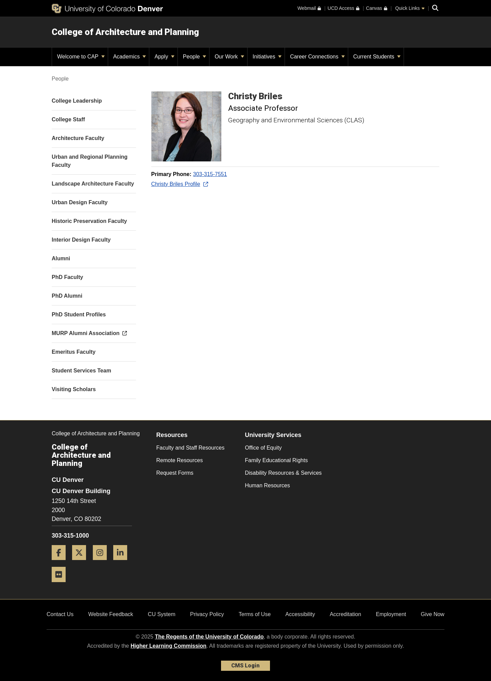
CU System (161, 614)
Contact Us (60, 614)
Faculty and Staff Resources (190, 448)
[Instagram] (102, 562)
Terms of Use (255, 614)
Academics (129, 56)
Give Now (432, 614)
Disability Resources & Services (283, 473)
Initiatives (267, 56)
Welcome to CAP (81, 56)
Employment (391, 614)
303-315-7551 (210, 174)
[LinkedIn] (122, 562)
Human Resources (267, 485)
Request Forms (174, 473)
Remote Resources (179, 460)
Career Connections (317, 56)
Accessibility (300, 614)
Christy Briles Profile (179, 184)
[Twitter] (81, 562)
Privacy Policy (207, 614)
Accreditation (345, 614)
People (194, 56)
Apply (164, 56)
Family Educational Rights (276, 460)
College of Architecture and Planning (125, 32)
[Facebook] (61, 562)
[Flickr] (61, 585)
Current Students (377, 56)
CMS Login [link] (245, 665)
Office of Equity (263, 448)
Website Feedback (110, 614)
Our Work (229, 56)
